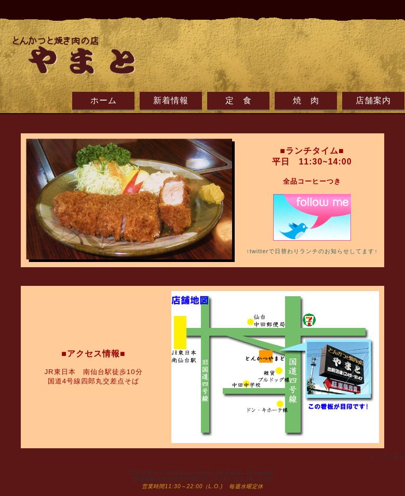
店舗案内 (373, 100)
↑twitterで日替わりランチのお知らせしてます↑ (312, 251)
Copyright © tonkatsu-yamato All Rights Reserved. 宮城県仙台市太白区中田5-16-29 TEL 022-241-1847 (202, 476)
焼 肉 (306, 100)
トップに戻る (387, 457)
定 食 (238, 100)
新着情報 (170, 100)
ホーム (103, 100)
